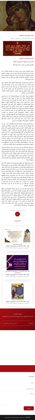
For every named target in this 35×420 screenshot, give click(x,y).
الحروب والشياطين (17, 244)
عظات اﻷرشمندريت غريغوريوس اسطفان (20, 38)
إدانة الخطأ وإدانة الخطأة (17, 299)
